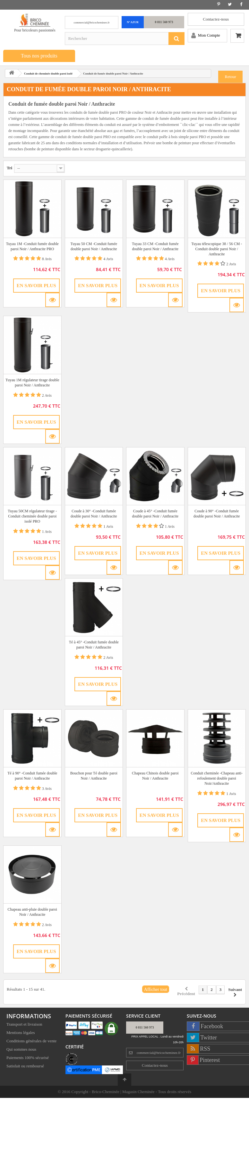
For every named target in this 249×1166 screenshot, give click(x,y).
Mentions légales (20, 1033)
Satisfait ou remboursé (25, 1067)
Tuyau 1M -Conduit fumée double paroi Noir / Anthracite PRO (32, 246)
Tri (9, 167)
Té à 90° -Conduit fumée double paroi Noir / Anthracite (32, 776)
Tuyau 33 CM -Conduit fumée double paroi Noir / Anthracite (155, 246)
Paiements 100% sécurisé (27, 1058)
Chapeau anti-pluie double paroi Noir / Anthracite (32, 912)
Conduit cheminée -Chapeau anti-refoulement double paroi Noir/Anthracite (217, 778)
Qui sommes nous (21, 1050)
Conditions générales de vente (31, 1042)
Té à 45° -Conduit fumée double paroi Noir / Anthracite (94, 644)
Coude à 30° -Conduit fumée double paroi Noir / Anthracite (94, 513)
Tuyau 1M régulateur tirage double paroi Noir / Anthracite (32, 382)
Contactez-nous (216, 19)
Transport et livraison (24, 1025)
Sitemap (13, 1075)
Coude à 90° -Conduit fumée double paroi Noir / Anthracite (216, 513)
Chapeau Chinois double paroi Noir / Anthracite (155, 776)
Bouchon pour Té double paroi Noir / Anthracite (93, 776)
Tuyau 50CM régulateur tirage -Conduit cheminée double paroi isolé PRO (32, 516)
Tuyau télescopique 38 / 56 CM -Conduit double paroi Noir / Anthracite (216, 249)
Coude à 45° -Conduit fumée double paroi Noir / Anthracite (155, 513)
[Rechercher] (176, 38)
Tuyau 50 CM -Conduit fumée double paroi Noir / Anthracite (93, 246)
